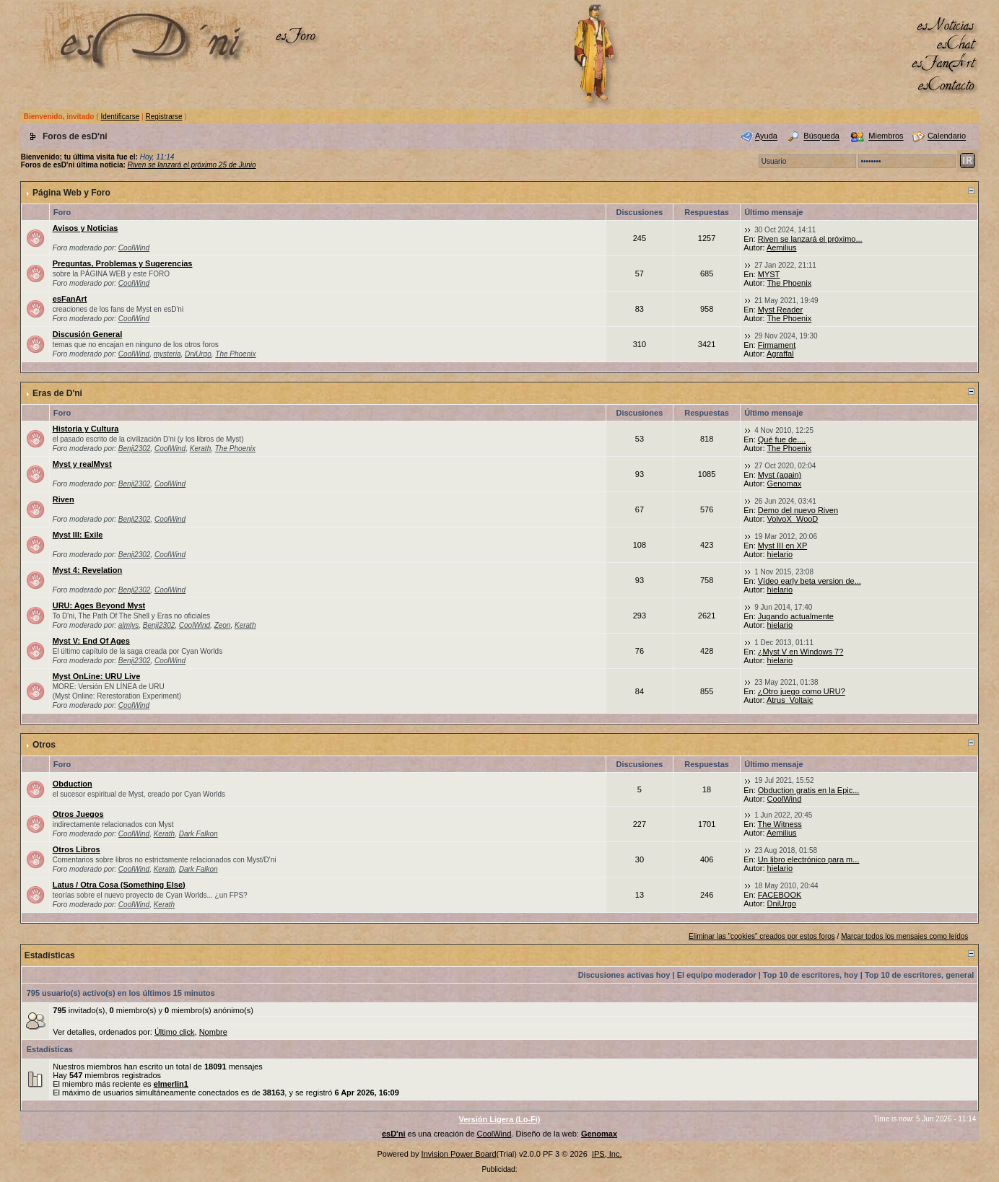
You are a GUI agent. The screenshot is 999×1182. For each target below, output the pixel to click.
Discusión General (88, 334)
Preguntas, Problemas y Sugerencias (123, 263)
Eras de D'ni (57, 393)
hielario (780, 554)
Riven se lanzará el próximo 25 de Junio (192, 165)
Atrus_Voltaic (790, 700)
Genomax (784, 483)
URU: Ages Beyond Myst (99, 605)
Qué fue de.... (782, 439)
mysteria (167, 354)
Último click (174, 1032)
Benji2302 (134, 448)
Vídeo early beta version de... (809, 581)
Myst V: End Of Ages (91, 640)
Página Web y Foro (71, 193)
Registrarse (163, 117)
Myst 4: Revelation (88, 570)
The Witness (780, 824)
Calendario (947, 136)
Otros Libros (76, 849)
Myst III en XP (782, 545)
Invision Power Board (459, 1154)
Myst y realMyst (82, 464)
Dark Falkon (198, 834)
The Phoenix (789, 283)
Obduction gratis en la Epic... (809, 790)
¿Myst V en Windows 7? (801, 651)
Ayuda (766, 136)
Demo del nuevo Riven (798, 510)
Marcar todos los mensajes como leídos (904, 936)
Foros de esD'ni (75, 136)
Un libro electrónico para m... (809, 859)
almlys (128, 625)
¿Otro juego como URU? (801, 691)
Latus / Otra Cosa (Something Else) (119, 884)
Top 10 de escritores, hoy (810, 975)
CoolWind (133, 248)
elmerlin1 (171, 1084)
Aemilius (782, 247)
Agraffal (780, 353)
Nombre (213, 1032)
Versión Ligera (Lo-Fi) (499, 1119)
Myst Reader (780, 309)
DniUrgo (198, 354)
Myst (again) (780, 474)
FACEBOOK (780, 894)
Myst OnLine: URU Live (97, 676)
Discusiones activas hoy (624, 975)
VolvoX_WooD (793, 519)
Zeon (222, 625)
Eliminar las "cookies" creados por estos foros (762, 936)
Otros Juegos (78, 814)
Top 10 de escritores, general (919, 975)
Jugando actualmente (796, 616)
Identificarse (119, 117)
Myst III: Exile (78, 534)
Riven (63, 499)
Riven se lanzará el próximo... (810, 239)
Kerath (200, 448)
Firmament (777, 345)
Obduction (72, 783)
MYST (769, 274)
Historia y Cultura (86, 428)
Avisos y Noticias (85, 228)
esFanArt (70, 298)
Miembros (885, 136)
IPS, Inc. (607, 1154)
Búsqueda (821, 136)
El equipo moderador (716, 975)
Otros (44, 745)
